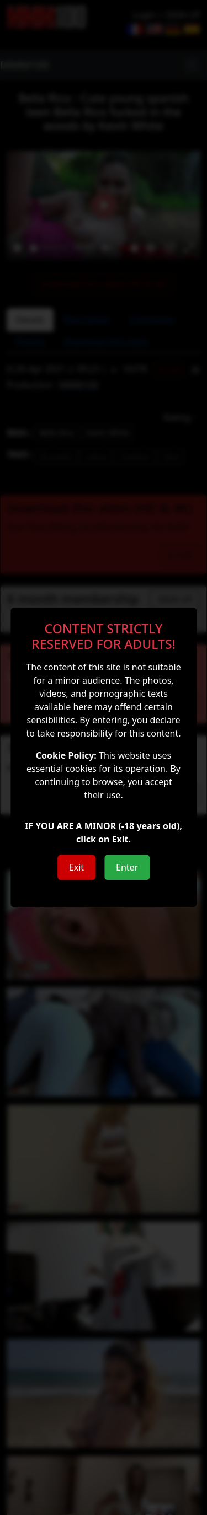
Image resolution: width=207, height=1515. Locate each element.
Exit (76, 868)
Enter (127, 868)
